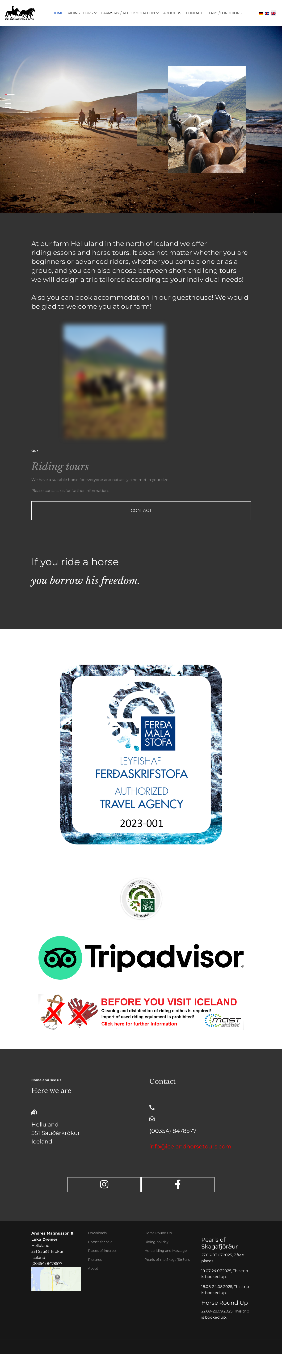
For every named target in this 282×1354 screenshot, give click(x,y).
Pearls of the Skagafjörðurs (167, 1259)
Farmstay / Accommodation (128, 13)
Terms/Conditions (224, 13)
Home (57, 13)
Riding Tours (80, 13)
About (93, 1268)
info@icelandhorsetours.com (190, 1146)
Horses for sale (100, 1242)
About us (172, 13)
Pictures (95, 1259)
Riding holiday (156, 1242)
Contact (194, 13)
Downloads (97, 1233)
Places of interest (102, 1251)
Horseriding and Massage (166, 1251)
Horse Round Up (158, 1233)
